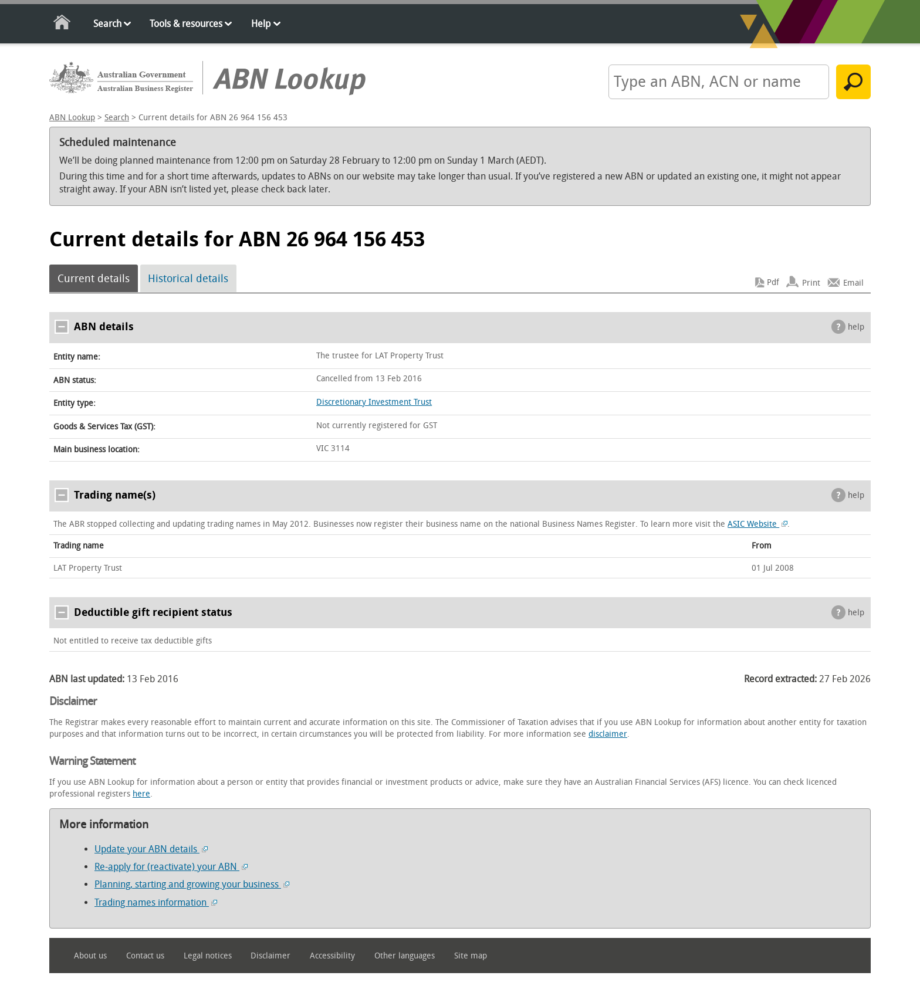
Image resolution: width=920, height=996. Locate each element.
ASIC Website (757, 524)
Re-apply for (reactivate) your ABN (171, 866)
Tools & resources (186, 23)
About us (90, 956)
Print (811, 282)
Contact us (145, 956)
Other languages (404, 956)
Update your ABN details (151, 849)
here (141, 794)
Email (853, 282)
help (856, 327)
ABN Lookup (72, 118)
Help (260, 23)
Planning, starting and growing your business (191, 884)
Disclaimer (270, 956)
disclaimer (607, 734)
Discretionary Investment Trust (374, 402)
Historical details (188, 278)
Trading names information (155, 902)
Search (107, 23)
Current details (94, 278)
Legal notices (208, 956)
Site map (470, 956)
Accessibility (332, 956)
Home (62, 24)
